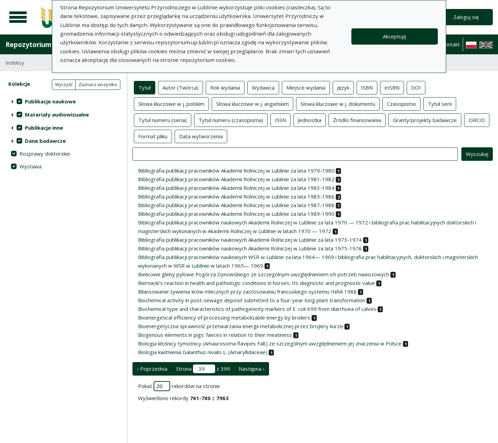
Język (343, 87)
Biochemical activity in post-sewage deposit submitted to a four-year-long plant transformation (251, 300)
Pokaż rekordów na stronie (179, 386)
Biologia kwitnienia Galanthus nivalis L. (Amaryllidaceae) (202, 352)
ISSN (280, 119)
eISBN (392, 87)
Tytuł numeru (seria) (162, 119)
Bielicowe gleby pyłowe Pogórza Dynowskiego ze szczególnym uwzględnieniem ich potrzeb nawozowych (263, 274)
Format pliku (152, 136)
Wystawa (30, 166)
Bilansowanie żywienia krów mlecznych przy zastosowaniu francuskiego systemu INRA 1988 (247, 291)
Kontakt (450, 44)
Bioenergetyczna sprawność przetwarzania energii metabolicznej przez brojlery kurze (240, 326)
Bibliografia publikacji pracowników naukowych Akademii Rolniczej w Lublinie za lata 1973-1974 (250, 239)
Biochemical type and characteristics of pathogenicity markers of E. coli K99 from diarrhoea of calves (257, 308)
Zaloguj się (466, 16)
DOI (416, 87)
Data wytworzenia (201, 136)
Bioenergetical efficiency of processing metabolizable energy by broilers (224, 317)
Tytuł (144, 87)
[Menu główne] (18, 17)
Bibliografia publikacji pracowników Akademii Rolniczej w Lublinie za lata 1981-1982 (236, 179)
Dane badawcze (45, 140)
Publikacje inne (44, 127)
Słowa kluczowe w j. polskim (171, 103)
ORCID (477, 119)
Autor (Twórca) (181, 87)
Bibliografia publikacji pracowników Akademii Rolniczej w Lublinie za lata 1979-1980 (236, 170)
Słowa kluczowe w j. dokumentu (338, 103)
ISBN (367, 87)
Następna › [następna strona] (252, 368)
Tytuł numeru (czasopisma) (231, 119)
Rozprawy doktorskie (44, 153)
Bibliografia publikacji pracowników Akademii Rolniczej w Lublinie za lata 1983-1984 (236, 187)
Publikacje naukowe (50, 101)
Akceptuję (394, 36)
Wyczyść (64, 84)
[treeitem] (63, 101)
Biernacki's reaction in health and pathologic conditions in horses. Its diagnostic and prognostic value (256, 282)
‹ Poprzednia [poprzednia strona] (152, 368)
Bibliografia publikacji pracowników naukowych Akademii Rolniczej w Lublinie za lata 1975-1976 (250, 248)
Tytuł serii (440, 103)
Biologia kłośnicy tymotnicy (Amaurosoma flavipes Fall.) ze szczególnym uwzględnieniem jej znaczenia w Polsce (270, 343)
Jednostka (309, 119)
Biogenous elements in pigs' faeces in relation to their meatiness (215, 334)
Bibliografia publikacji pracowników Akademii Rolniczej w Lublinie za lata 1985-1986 (236, 196)
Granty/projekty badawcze (425, 119)
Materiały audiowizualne (57, 114)
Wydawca (263, 87)
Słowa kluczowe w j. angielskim (252, 103)
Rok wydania (225, 87)
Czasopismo (401, 103)
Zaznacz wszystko (98, 84)
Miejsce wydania (305, 87)
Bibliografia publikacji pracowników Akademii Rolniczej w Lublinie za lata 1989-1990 (236, 213)
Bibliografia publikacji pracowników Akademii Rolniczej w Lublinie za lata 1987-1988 (236, 205)
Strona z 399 (203, 368)
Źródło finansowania (357, 119)
